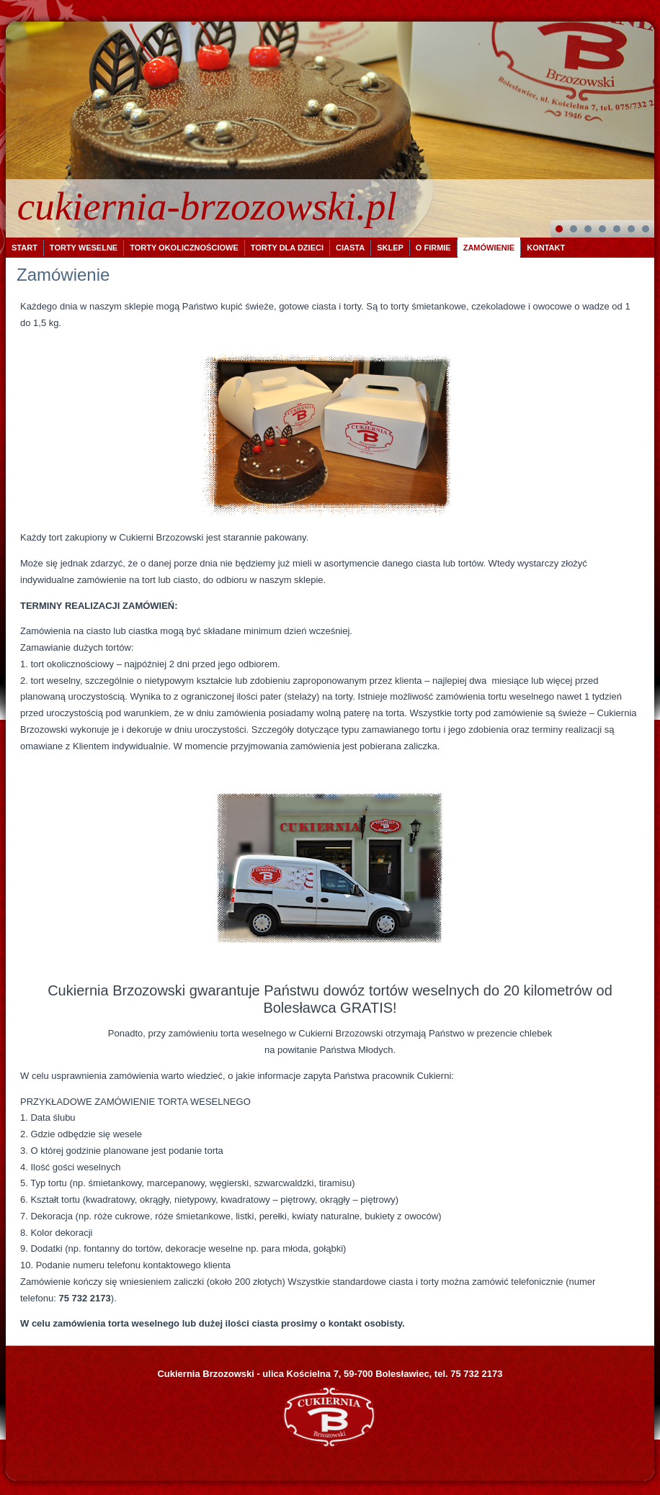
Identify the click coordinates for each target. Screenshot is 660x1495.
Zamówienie (489, 247)
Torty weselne (83, 247)
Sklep (390, 247)
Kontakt (546, 247)
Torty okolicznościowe (184, 247)
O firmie (433, 247)
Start (24, 247)
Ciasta (350, 247)
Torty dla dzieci (287, 247)
